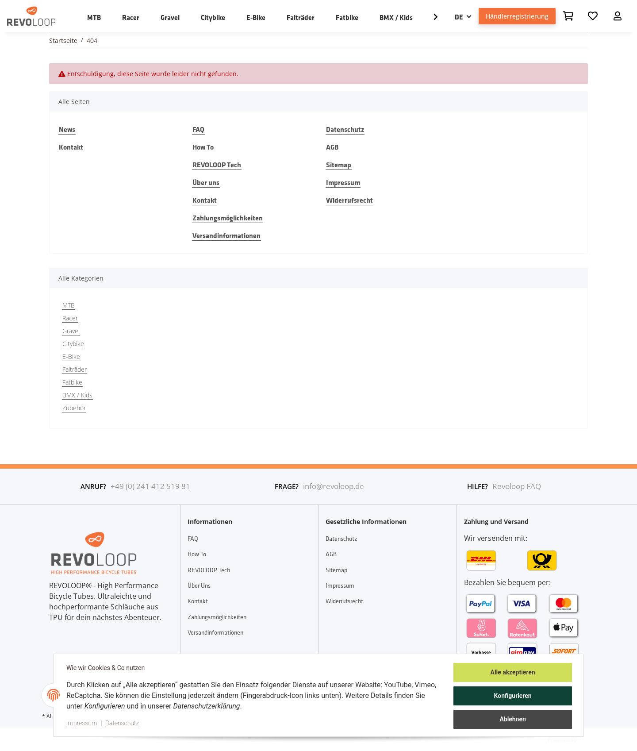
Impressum (343, 182)
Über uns (205, 182)
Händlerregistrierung (517, 16)
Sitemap (338, 164)
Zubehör (74, 408)
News (67, 129)
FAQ (198, 129)
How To (203, 147)
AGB (332, 147)
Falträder (74, 369)
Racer (70, 318)
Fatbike (72, 382)
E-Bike (71, 356)
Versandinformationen (226, 235)
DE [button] (459, 17)
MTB (68, 305)
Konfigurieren (511, 696)
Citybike (73, 343)
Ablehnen (511, 719)
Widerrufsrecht (349, 200)
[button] (617, 16)
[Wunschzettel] (592, 16)
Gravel (71, 331)
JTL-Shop (590, 739)
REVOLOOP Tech (216, 164)
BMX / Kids (77, 395)
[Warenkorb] (568, 16)
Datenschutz (345, 129)
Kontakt (71, 147)
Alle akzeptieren (511, 673)
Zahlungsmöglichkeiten (227, 218)
